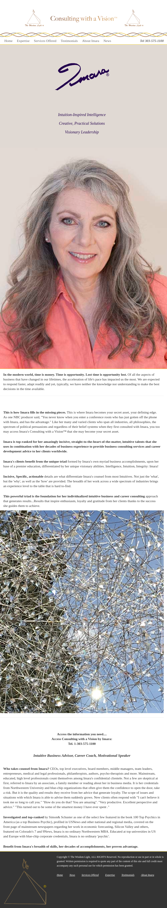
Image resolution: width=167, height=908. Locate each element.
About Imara (90, 41)
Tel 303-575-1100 (152, 41)
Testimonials (69, 41)
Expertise (23, 41)
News (107, 41)
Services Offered (45, 41)
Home (8, 41)
